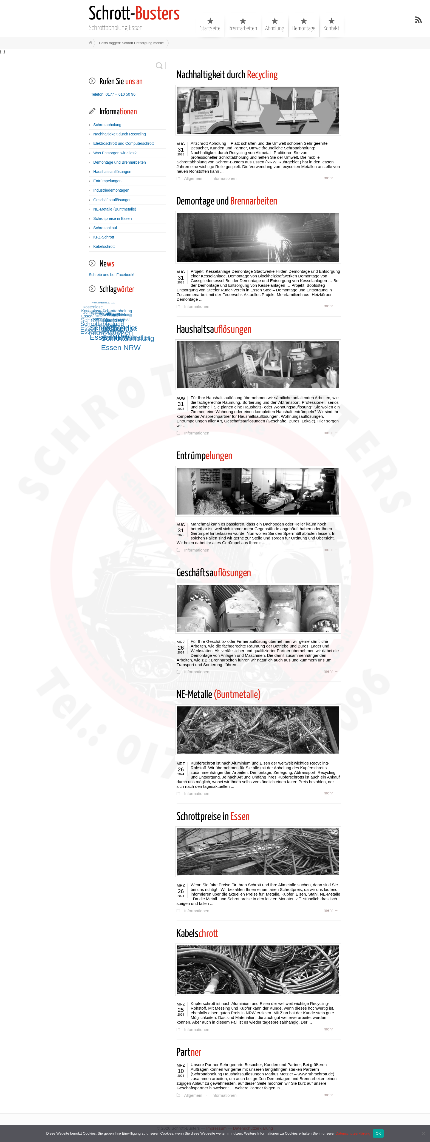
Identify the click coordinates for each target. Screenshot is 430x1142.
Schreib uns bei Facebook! (111, 274)
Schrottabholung (107, 125)
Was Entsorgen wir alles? (114, 153)
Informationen (223, 178)
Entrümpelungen (107, 181)
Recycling (227, 75)
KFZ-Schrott (103, 237)
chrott (198, 933)
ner (189, 1052)
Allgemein (193, 178)
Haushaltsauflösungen (112, 171)
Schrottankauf (105, 228)
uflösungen (214, 330)
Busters (134, 14)
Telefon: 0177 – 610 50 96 (113, 94)
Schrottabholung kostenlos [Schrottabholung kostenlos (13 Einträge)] (106, 315)
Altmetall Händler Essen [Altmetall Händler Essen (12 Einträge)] (100, 302)
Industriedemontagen (111, 190)
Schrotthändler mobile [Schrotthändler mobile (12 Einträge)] (108, 303)
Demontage (303, 24)
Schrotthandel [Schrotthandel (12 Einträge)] (97, 304)
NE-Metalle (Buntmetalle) (114, 209)
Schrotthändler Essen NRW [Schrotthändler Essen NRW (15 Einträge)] (114, 331)
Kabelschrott (104, 246)
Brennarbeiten (243, 24)
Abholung (274, 24)
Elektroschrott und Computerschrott (123, 143)
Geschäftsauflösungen (112, 200)
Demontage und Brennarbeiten (119, 162)
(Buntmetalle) (219, 695)
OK (378, 1133)
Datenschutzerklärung (353, 1133)
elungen (204, 456)
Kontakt (332, 24)
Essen (213, 816)
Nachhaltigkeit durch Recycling (119, 134)
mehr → (331, 177)
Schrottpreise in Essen (112, 218)
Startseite (210, 24)
